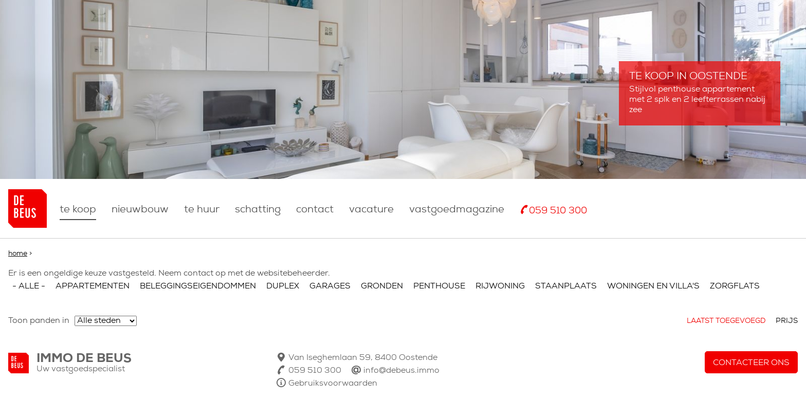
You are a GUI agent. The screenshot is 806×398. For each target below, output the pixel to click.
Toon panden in (38, 321)
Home (17, 254)
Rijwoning (500, 286)
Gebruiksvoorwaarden (332, 383)
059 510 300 (558, 211)
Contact (315, 210)
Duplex (282, 286)
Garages (330, 286)
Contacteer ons (751, 363)
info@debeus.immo (401, 371)
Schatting (258, 210)
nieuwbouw (140, 210)
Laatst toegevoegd (726, 321)
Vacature (371, 210)
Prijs (787, 321)
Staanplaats (566, 286)
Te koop (78, 210)
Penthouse (439, 286)
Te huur (201, 210)
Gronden (382, 286)
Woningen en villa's (653, 286)
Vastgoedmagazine (456, 210)
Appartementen (93, 286)
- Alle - (28, 286)
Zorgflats (735, 286)
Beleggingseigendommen (198, 286)
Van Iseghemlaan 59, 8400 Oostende (362, 358)
